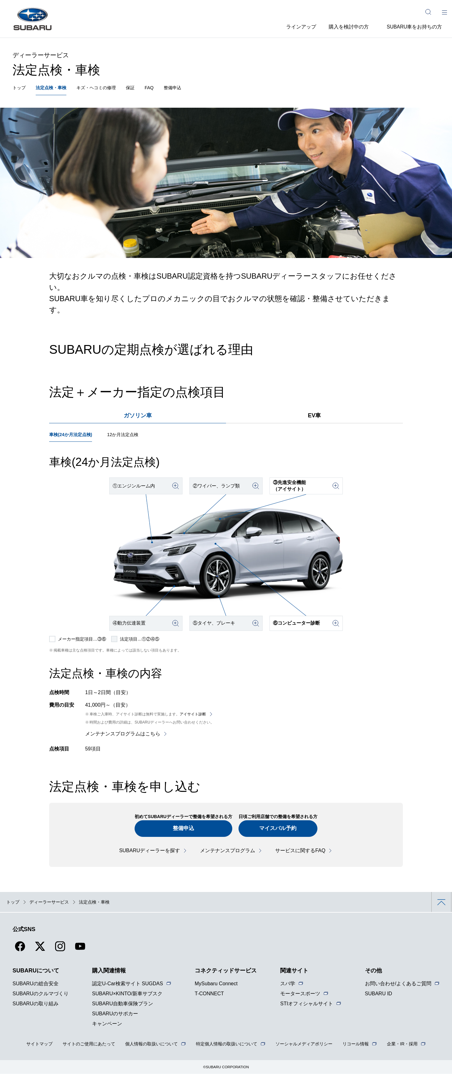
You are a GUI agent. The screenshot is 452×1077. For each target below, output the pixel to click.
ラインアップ (294, 26)
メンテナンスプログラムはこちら (122, 736)
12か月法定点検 (131, 437)
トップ (20, 88)
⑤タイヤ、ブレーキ (216, 625)
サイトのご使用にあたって (89, 1046)
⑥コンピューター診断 (299, 625)
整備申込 (188, 88)
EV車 (314, 417)
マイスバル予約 (280, 831)
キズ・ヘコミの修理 (105, 88)
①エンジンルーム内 (135, 488)
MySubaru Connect (216, 986)
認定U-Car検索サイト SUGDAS (127, 986)
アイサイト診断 (193, 716)
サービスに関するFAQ (300, 853)
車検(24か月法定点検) (73, 437)
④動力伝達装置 (130, 625)
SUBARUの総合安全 (36, 986)
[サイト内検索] (428, 12)
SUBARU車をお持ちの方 (414, 26)
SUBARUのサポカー (115, 1016)
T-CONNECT (209, 996)
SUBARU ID (378, 996)
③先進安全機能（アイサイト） (291, 488)
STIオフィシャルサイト (306, 1006)
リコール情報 (355, 1046)
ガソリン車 (137, 417)
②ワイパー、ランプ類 (218, 488)
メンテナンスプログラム (227, 853)
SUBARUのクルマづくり (41, 996)
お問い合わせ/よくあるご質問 (398, 986)
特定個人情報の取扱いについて (226, 1046)
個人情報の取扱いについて (151, 1046)
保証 (143, 88)
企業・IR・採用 (402, 1046)
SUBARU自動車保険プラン (122, 1006)
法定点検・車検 (55, 88)
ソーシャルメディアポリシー (303, 1046)
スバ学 (287, 986)
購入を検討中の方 (346, 26)
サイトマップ (39, 1046)
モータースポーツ (300, 996)
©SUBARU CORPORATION (226, 1070)
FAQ (163, 88)
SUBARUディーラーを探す (149, 853)
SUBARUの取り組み (36, 1006)
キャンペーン (107, 1026)
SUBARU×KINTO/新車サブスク (127, 996)
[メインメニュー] (444, 12)
